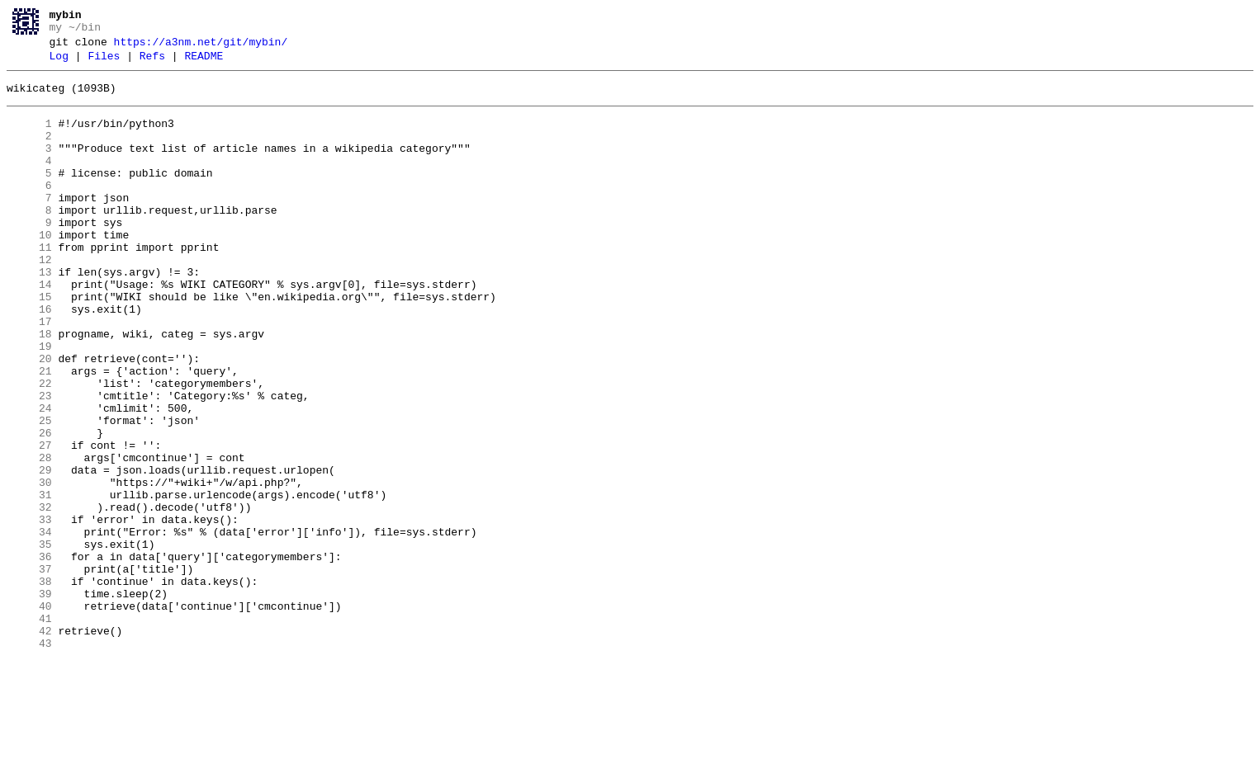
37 (29, 670)
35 (29, 641)
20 (29, 418)
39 (29, 700)
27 (29, 522)
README (203, 63)
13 (29, 314)
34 (29, 626)
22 (29, 448)
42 (29, 745)
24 (29, 477)
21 (29, 433)
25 (29, 492)
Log (59, 63)
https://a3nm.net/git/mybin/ (201, 47)
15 (29, 344)
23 (29, 462)
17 (29, 373)
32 (29, 596)
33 (29, 611)
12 (29, 299)
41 (29, 730)
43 (29, 759)
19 (29, 403)
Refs (152, 63)
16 (29, 358)
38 (29, 685)
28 (29, 537)
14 (29, 329)
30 (29, 566)
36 (29, 655)
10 (29, 269)
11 (29, 284)
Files (104, 63)
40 (29, 715)
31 (29, 581)
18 (29, 388)
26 (29, 507)
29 (29, 552)
